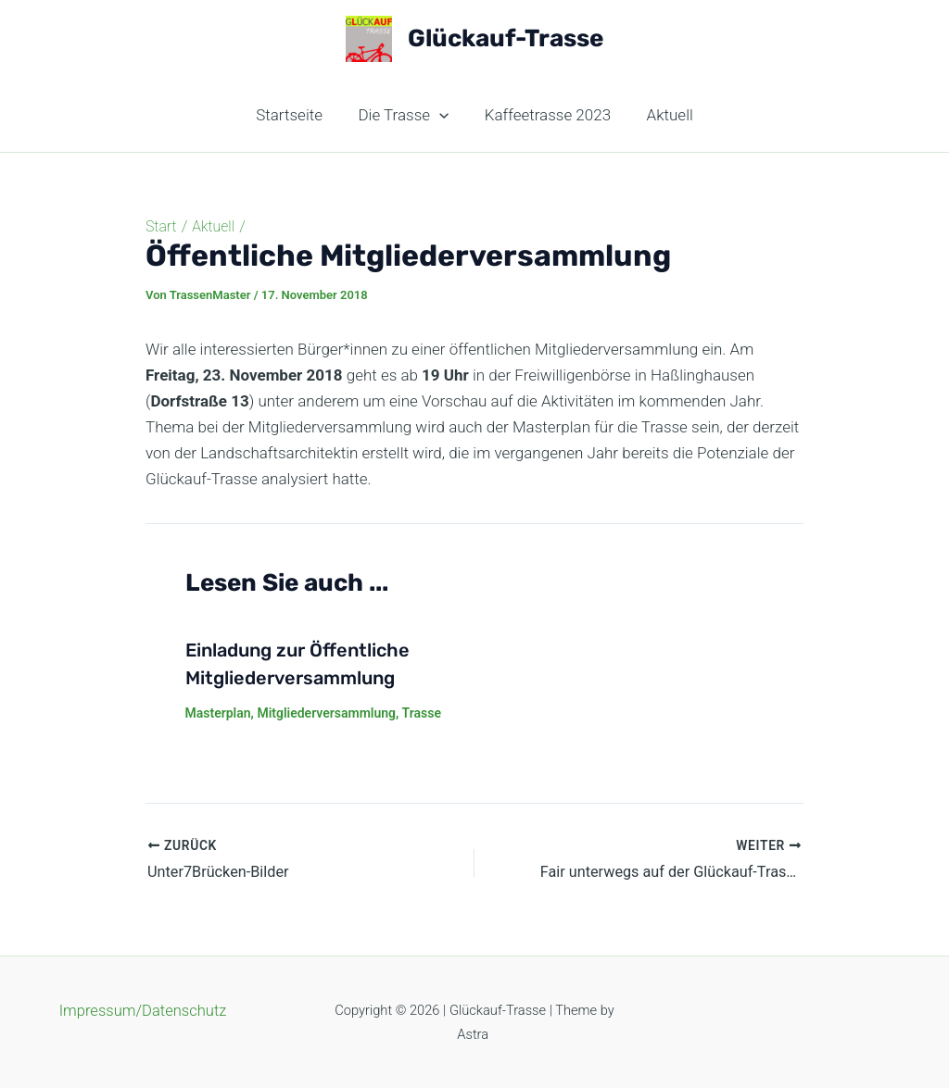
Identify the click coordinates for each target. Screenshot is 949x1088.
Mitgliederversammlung (326, 713)
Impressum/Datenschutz (142, 1010)
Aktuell (663, 115)
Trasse (421, 713)
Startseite (295, 115)
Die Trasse (406, 115)
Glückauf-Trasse (505, 38)
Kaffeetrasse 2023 (546, 115)
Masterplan (218, 713)
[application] (441, 115)
